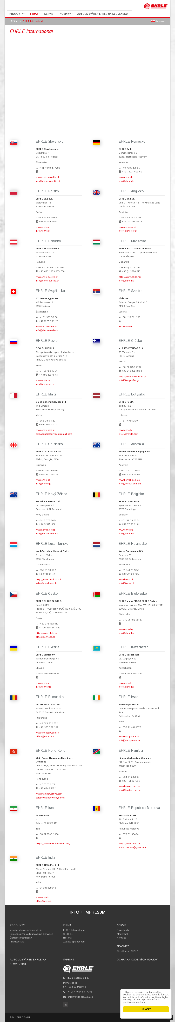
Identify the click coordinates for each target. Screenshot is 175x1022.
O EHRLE (68, 934)
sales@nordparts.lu (46, 583)
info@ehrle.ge (43, 483)
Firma (34, 14)
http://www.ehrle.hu (130, 277)
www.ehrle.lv (125, 430)
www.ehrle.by (126, 629)
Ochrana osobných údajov (137, 960)
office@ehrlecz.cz (45, 637)
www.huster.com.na (129, 786)
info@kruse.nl (126, 583)
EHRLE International (74, 930)
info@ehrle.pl (43, 231)
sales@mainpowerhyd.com (50, 797)
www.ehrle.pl (42, 227)
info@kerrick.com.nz (47, 533)
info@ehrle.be (126, 533)
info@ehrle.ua (43, 687)
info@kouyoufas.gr (129, 380)
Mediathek (122, 934)
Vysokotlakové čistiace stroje (26, 930)
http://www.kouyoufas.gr (132, 376)
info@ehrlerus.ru (45, 384)
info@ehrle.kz (126, 687)
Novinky (65, 14)
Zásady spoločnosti (74, 941)
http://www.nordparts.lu (49, 579)
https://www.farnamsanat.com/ (53, 843)
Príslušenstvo (17, 941)
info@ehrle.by (126, 633)
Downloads (123, 930)
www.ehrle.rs (125, 326)
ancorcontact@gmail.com (132, 847)
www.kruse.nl (126, 579)
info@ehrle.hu (126, 280)
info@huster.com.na (129, 790)
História (67, 938)
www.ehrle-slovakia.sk (47, 177)
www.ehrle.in (42, 897)
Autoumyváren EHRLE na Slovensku (102, 14)
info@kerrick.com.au (130, 483)
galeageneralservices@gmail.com (54, 434)
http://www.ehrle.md (130, 843)
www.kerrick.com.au (129, 480)
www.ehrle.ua (43, 683)
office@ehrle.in (44, 901)
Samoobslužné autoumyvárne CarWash (31, 934)
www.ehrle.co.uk (127, 227)
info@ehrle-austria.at (47, 280)
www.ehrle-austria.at (47, 277)
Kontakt (121, 938)
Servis (48, 14)
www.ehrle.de (126, 177)
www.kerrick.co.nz (45, 530)
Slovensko (159, 21)
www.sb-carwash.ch (46, 326)
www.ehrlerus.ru (44, 380)
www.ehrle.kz (126, 683)
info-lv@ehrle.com (128, 434)
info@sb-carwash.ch (47, 330)
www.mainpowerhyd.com (49, 794)
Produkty (16, 14)
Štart (15, 21)
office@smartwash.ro (47, 736)
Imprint (68, 960)
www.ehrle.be (126, 530)
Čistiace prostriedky (21, 938)
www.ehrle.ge (43, 480)
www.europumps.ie (129, 736)
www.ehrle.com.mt (46, 430)
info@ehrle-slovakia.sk (48, 181)
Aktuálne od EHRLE (127, 951)
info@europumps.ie (129, 740)
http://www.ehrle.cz (46, 633)
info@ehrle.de (126, 181)
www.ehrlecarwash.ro (47, 733)
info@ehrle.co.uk (128, 231)
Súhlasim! (146, 1009)
